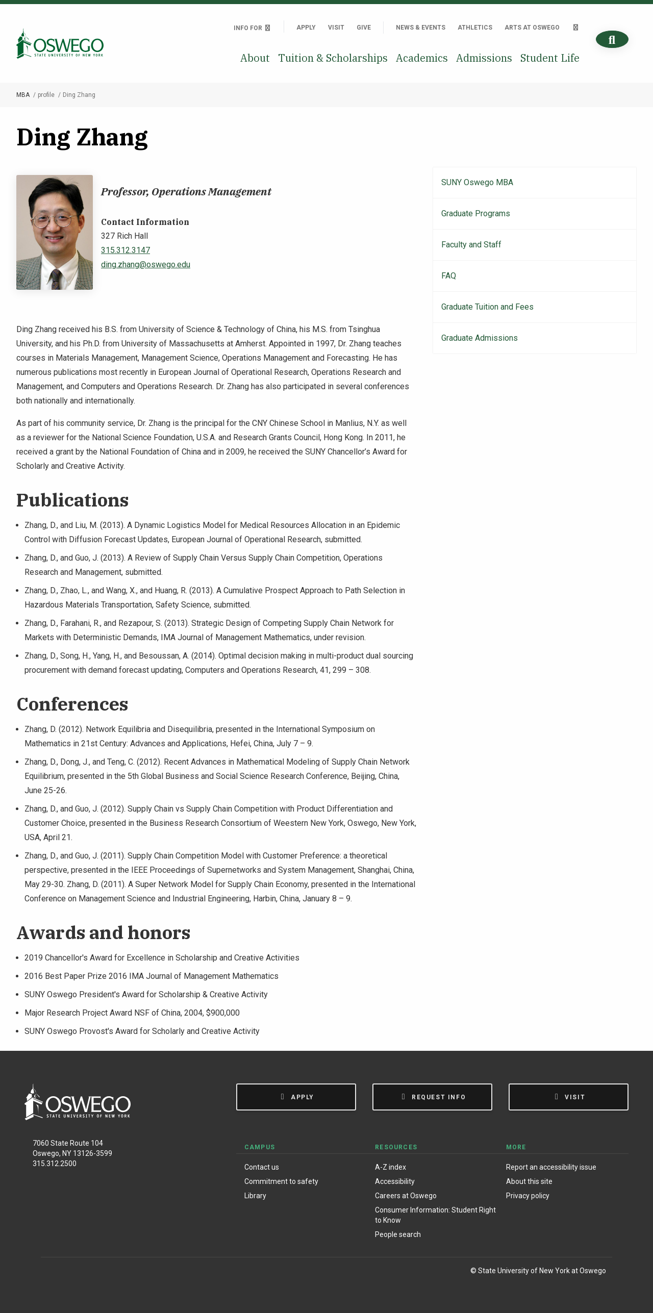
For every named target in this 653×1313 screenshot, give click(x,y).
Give (364, 27)
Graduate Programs (475, 213)
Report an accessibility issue (551, 1167)
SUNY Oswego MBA (477, 182)
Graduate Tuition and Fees (487, 307)
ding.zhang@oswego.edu (145, 264)
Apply (306, 27)
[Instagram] (76, 1272)
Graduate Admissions (479, 338)
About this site (529, 1181)
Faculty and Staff (471, 244)
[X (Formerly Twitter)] (97, 1272)
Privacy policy (527, 1196)
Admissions (484, 58)
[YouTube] (118, 1272)
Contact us (261, 1167)
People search (398, 1234)
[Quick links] (576, 27)
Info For (252, 28)
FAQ (448, 276)
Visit (336, 27)
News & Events (420, 27)
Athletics (475, 27)
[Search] (612, 39)
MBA (23, 94)
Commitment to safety (281, 1181)
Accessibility (395, 1181)
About (255, 58)
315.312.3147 (125, 250)
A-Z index (390, 1167)
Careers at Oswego (406, 1196)
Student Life (550, 58)
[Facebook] (54, 1272)
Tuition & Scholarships (333, 58)
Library (255, 1196)
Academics (422, 58)
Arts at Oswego (532, 27)
